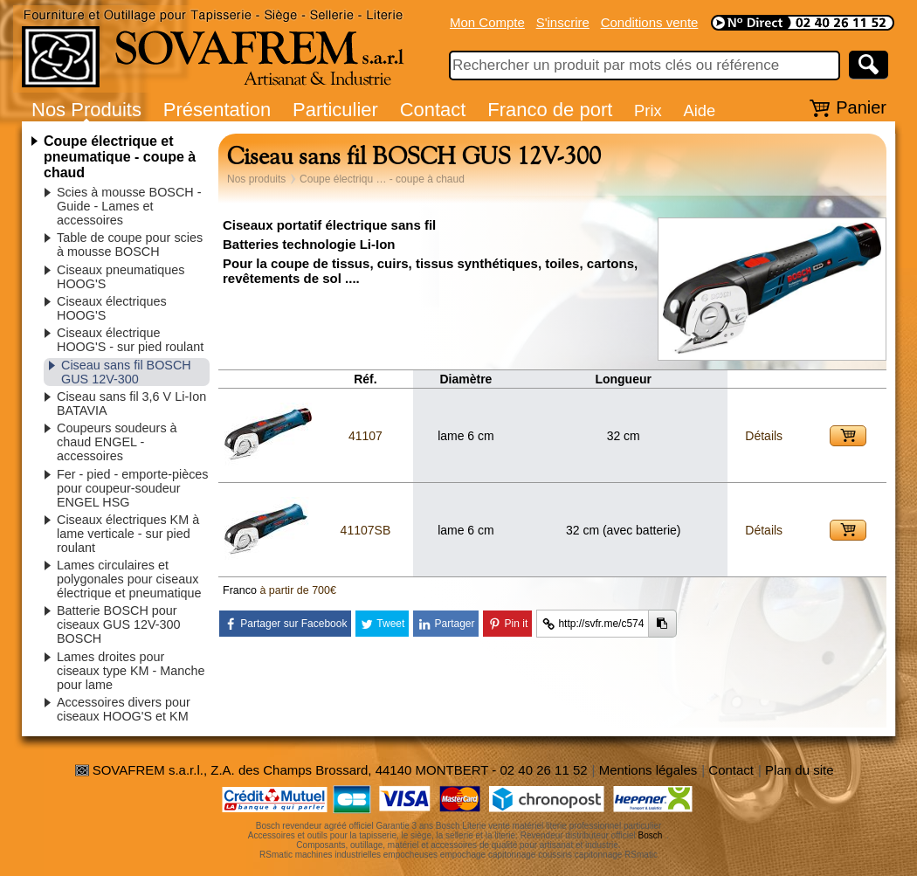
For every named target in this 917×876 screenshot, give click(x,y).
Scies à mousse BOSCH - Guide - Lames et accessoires (129, 206)
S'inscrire (563, 22)
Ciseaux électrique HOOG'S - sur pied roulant (130, 340)
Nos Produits (86, 110)
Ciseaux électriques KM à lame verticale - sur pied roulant (128, 534)
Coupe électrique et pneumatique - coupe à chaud (120, 157)
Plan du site (799, 769)
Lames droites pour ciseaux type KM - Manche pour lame (131, 671)
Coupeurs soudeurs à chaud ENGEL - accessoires (117, 442)
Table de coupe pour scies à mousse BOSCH (130, 245)
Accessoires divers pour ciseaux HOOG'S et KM (123, 709)
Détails (764, 436)
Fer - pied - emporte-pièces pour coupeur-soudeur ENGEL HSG (133, 488)
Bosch (650, 835)
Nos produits (256, 179)
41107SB (366, 530)
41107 (365, 436)
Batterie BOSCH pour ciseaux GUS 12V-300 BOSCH (119, 624)
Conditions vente (650, 22)
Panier (861, 107)
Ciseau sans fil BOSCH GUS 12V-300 (126, 372)
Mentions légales (648, 769)
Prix (648, 110)
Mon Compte (487, 22)
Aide (699, 110)
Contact (433, 110)
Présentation (217, 110)
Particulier (335, 110)
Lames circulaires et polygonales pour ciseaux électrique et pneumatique (129, 579)
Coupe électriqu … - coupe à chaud (382, 179)
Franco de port (549, 110)
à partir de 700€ (297, 590)
